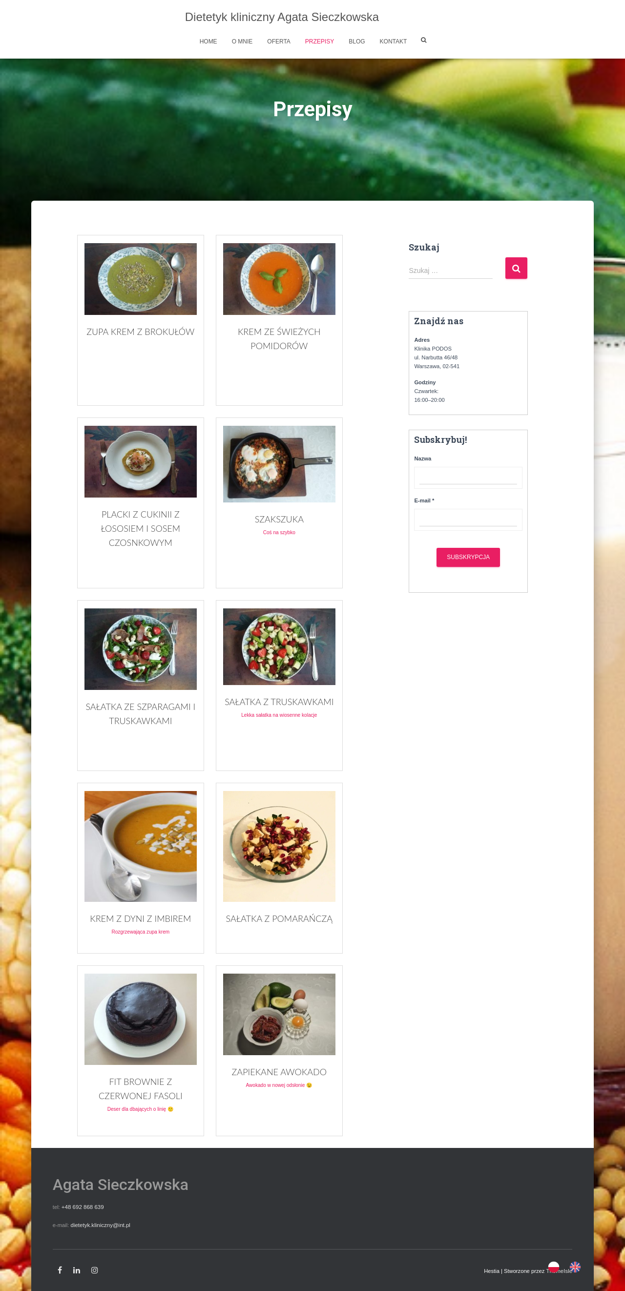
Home (208, 41)
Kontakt (393, 41)
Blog (357, 41)
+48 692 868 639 (82, 1207)
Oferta (279, 41)
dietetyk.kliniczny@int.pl (99, 1225)
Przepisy (319, 41)
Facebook (60, 1270)
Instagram (94, 1270)
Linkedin (76, 1270)
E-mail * (424, 500)
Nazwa (422, 458)
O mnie (242, 41)
